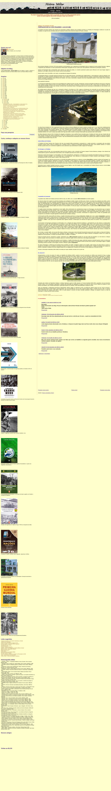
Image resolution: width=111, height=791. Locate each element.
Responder (44, 310)
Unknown (44, 314)
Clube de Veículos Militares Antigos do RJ (9, 642)
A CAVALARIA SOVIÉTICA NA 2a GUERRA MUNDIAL (13, 115)
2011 (3, 96)
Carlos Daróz (11, 49)
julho (4, 121)
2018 (3, 88)
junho (4, 122)
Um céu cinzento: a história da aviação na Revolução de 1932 (13, 654)
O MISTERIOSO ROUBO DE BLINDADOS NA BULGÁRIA (13, 113)
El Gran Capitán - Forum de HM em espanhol (10, 643)
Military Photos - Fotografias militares (8, 649)
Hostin (43, 330)
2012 (3, 95)
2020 (3, 85)
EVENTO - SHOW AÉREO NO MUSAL (10, 106)
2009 (3, 128)
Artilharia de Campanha (6, 641)
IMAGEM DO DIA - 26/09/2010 (8, 107)
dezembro (5, 99)
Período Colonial (51, 295)
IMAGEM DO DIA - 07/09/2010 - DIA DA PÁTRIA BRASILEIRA (14, 114)
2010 (3, 98)
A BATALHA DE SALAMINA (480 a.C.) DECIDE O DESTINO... (14, 111)
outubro (5, 101)
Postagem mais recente (43, 390)
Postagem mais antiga (105, 390)
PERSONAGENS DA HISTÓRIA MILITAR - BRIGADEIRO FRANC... (15, 109)
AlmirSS (44, 347)
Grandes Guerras (4, 645)
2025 (3, 79)
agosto (4, 120)
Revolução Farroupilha (58, 295)
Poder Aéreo (3, 651)
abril (4, 125)
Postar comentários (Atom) (48, 392)
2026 (3, 78)
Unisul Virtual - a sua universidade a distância (10, 656)
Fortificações (45, 295)
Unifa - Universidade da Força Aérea (8, 655)
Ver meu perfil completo (6, 65)
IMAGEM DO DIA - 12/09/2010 (8, 112)
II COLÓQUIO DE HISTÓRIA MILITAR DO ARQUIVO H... (13, 110)
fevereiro (5, 127)
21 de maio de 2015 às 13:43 (53, 302)
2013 (3, 94)
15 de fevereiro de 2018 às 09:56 (55, 314)
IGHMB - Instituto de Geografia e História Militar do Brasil (12, 647)
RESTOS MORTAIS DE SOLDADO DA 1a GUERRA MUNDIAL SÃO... (16, 108)
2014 (3, 93)
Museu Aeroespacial (5, 650)
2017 (3, 89)
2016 (3, 90)
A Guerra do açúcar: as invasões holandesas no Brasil (12, 640)
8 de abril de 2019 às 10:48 (52, 322)
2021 (3, 84)
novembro (5, 100)
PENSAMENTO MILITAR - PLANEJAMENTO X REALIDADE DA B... (15, 104)
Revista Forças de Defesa (6, 653)
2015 (3, 91)
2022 (3, 83)
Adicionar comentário (44, 353)
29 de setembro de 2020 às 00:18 (53, 330)
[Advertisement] (13, 34)
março (4, 126)
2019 (3, 86)
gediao (43, 322)
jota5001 (44, 302)
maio (4, 123)
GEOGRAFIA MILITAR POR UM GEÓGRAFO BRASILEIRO (14, 105)
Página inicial (74, 390)
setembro (5, 102)
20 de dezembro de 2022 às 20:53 (55, 347)
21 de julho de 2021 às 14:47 (54, 337)
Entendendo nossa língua (6, 644)
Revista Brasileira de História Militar (8, 652)
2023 (3, 82)
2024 (3, 80)
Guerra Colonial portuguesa (6, 646)
